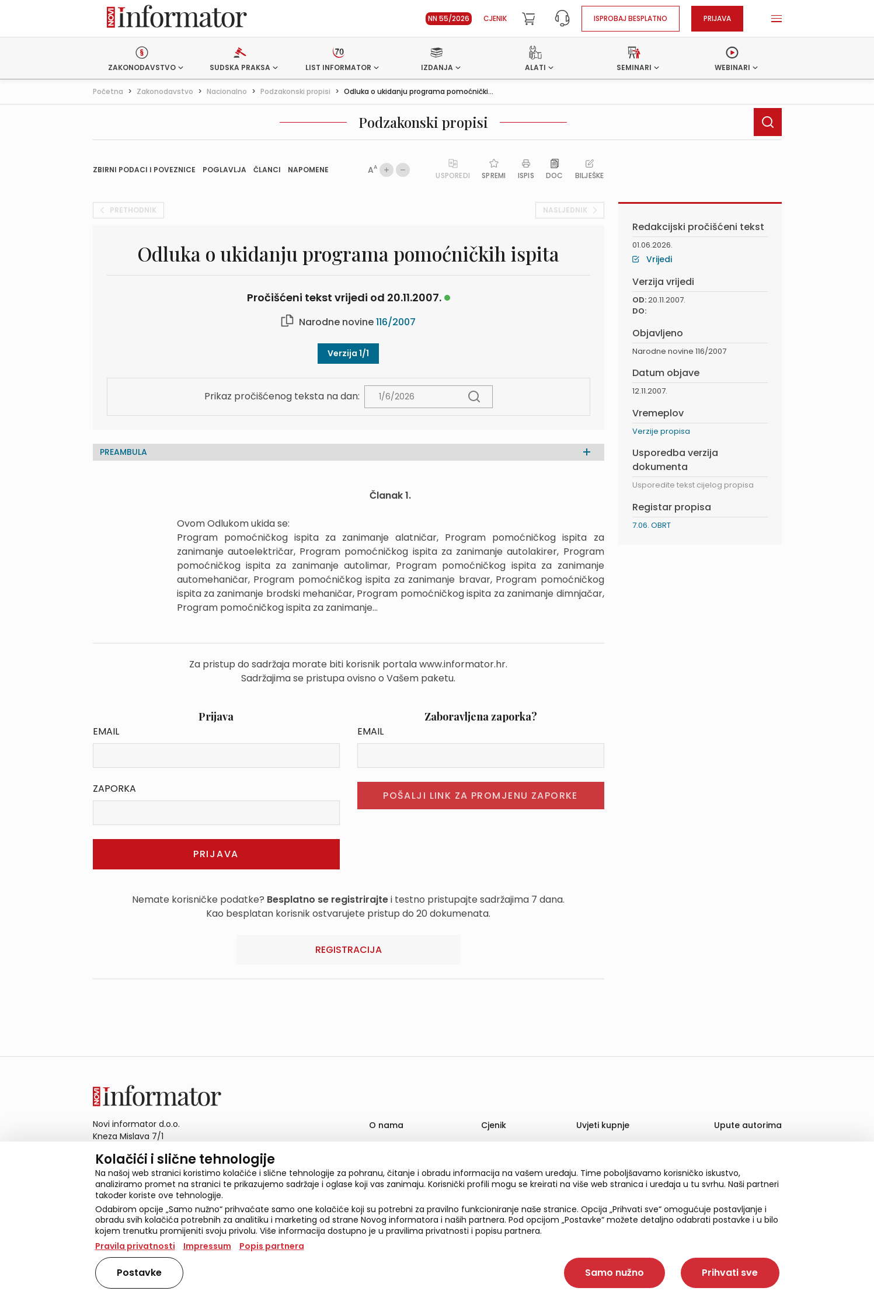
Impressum (207, 1246)
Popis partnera (271, 1246)
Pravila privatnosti (135, 1246)
